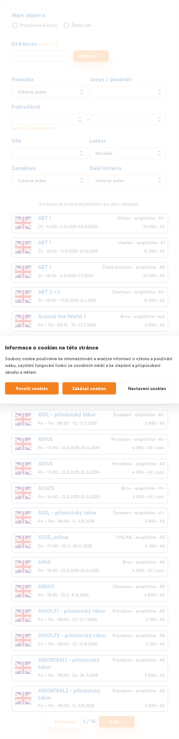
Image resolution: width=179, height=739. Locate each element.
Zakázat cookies (89, 388)
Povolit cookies (32, 388)
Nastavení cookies (147, 388)
